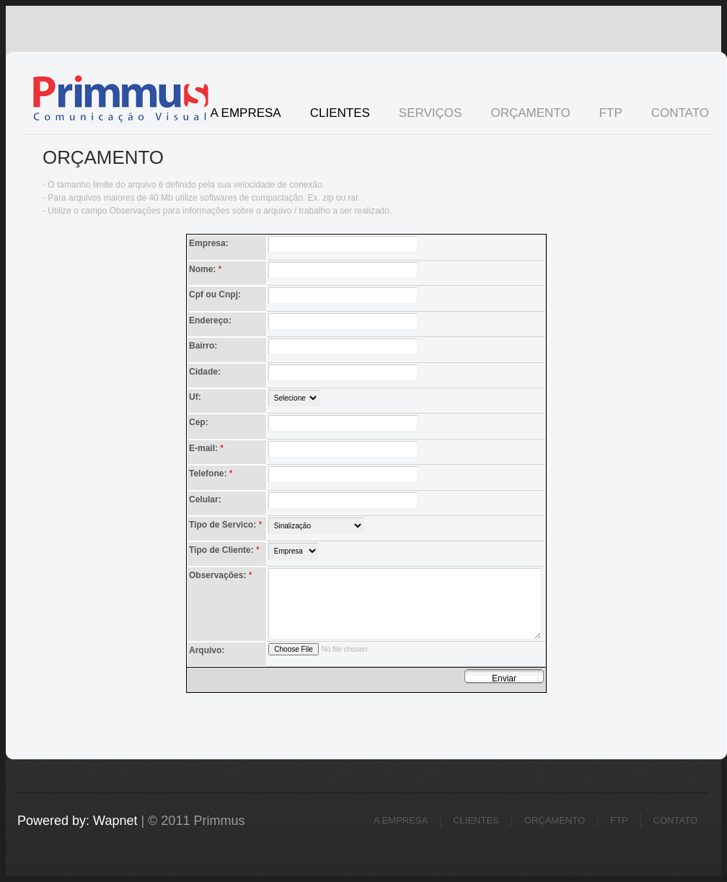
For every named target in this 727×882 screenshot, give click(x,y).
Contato (680, 113)
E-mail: (207, 448)
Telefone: (212, 473)
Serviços (423, 114)
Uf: (195, 397)
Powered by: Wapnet (77, 820)
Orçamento (530, 113)
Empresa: (209, 243)
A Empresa (245, 113)
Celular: (205, 499)
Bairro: (203, 346)
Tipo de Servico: (226, 525)
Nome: (206, 269)
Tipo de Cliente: (225, 550)
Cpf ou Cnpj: (215, 294)
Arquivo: (206, 650)
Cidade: (205, 372)
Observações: (222, 575)
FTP (610, 113)
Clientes (340, 113)
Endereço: (210, 320)
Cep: (198, 422)
